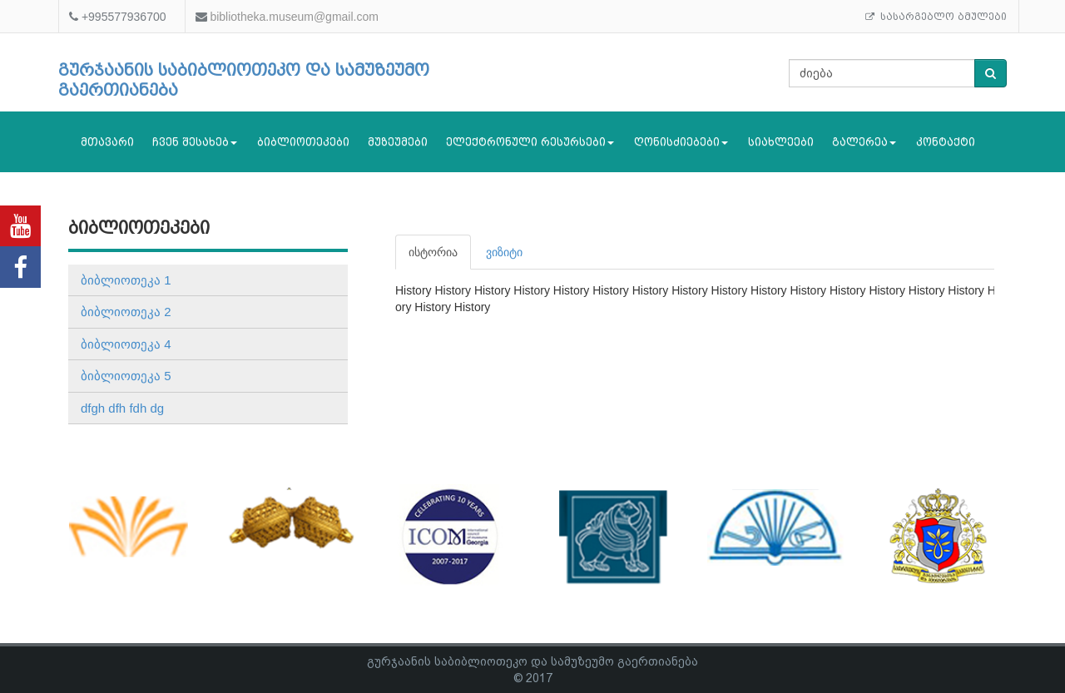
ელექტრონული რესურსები (530, 142)
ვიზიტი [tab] (504, 252)
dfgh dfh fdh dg (122, 408)
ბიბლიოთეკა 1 (126, 280)
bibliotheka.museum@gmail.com (294, 16)
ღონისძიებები (681, 142)
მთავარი (107, 142)
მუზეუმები (398, 142)
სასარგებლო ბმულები (936, 16)
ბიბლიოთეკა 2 (126, 311)
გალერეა (864, 142)
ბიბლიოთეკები (303, 142)
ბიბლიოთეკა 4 (126, 344)
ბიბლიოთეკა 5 (126, 376)
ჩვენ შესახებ (194, 142)
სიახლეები (781, 142)
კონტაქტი (945, 142)
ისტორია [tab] (433, 252)
